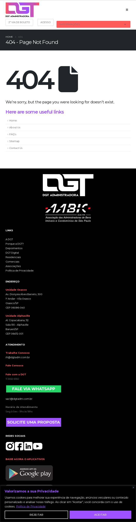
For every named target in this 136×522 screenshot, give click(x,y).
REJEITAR (36, 514)
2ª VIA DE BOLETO (19, 22)
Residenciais (13, 257)
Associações (13, 266)
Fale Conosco (14, 365)
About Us (14, 127)
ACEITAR (100, 514)
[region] (68, 504)
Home (13, 120)
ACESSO (45, 22)
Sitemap (14, 141)
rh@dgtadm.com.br (18, 357)
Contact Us (15, 148)
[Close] (133, 487)
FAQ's (12, 134)
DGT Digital (12, 252)
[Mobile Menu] (127, 10)
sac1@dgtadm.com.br (19, 398)
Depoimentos (14, 248)
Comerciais (12, 261)
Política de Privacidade (31, 506)
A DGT (9, 239)
